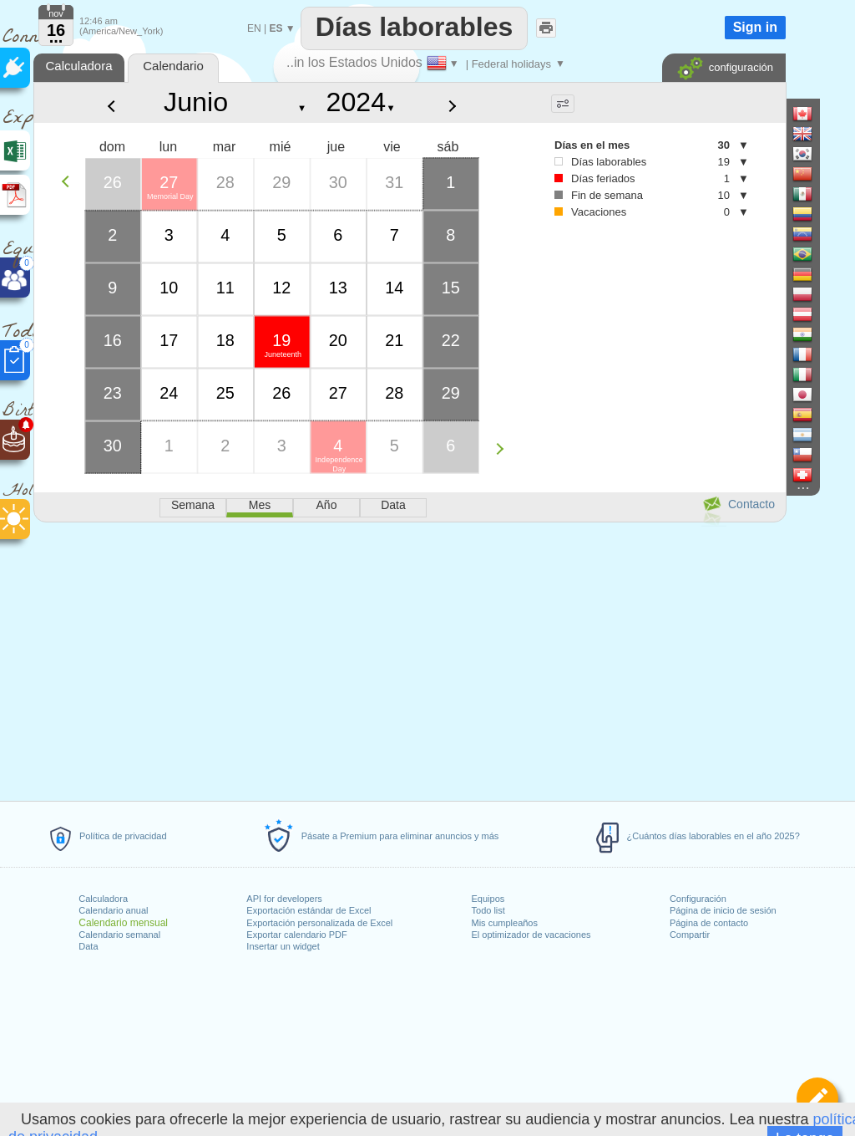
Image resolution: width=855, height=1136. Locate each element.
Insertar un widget (282, 946)
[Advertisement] (409, 659)
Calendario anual (113, 910)
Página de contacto (709, 923)
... (56, 37)
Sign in (755, 27)
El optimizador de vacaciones (531, 935)
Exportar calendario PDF (296, 935)
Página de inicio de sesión (723, 910)
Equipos (488, 899)
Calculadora (103, 899)
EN (254, 28)
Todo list (488, 910)
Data (88, 946)
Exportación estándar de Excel (308, 910)
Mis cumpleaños (505, 923)
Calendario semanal (119, 935)
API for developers (284, 899)
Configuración (698, 899)
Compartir (690, 935)
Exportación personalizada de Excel (319, 923)
